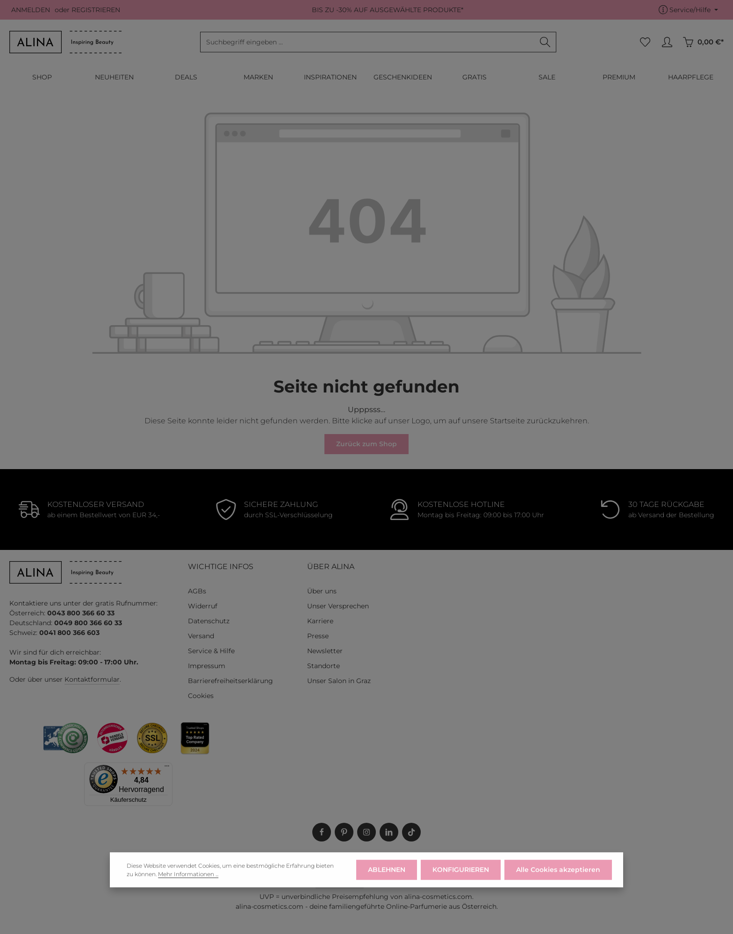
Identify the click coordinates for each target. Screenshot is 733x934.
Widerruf (202, 606)
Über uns (322, 591)
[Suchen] (545, 42)
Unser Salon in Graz (339, 681)
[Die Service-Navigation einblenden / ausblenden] (688, 10)
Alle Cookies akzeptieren (558, 885)
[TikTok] (411, 832)
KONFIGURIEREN (460, 885)
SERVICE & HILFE (412, 861)
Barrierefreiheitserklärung (230, 681)
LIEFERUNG (312, 861)
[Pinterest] (344, 832)
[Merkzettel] (645, 42)
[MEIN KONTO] (667, 42)
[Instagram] (366, 832)
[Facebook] (321, 832)
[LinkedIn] (389, 832)
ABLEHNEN (386, 885)
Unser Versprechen (338, 606)
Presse (318, 636)
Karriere (320, 621)
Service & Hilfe (211, 651)
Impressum (206, 666)
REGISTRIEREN (96, 10)
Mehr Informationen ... (188, 889)
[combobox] (367, 42)
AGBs (197, 591)
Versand (201, 636)
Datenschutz (209, 621)
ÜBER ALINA (330, 566)
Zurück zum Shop (366, 444)
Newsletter (325, 651)
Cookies (201, 696)
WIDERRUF (358, 861)
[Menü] (166, 768)
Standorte (323, 666)
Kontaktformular (92, 679)
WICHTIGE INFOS (220, 566)
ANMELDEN (30, 10)
